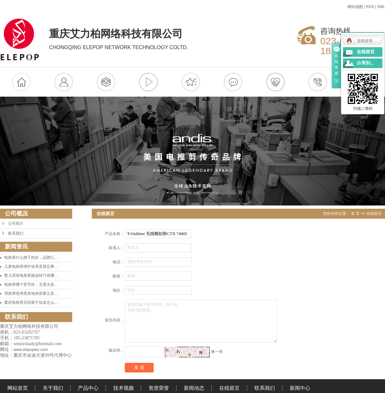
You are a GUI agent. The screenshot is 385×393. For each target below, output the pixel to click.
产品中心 (88, 388)
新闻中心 (300, 388)
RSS (370, 6)
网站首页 (17, 388)
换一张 (217, 352)
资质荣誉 (159, 388)
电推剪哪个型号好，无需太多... (30, 284)
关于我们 (53, 388)
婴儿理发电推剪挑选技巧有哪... (30, 275)
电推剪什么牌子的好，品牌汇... (30, 257)
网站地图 (355, 6)
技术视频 (123, 388)
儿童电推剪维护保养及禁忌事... (30, 266)
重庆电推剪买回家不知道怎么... (30, 302)
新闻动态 (194, 388)
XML (381, 6)
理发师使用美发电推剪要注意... (30, 293)
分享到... (365, 63)
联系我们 (15, 233)
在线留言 (229, 388)
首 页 (355, 213)
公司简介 (15, 223)
